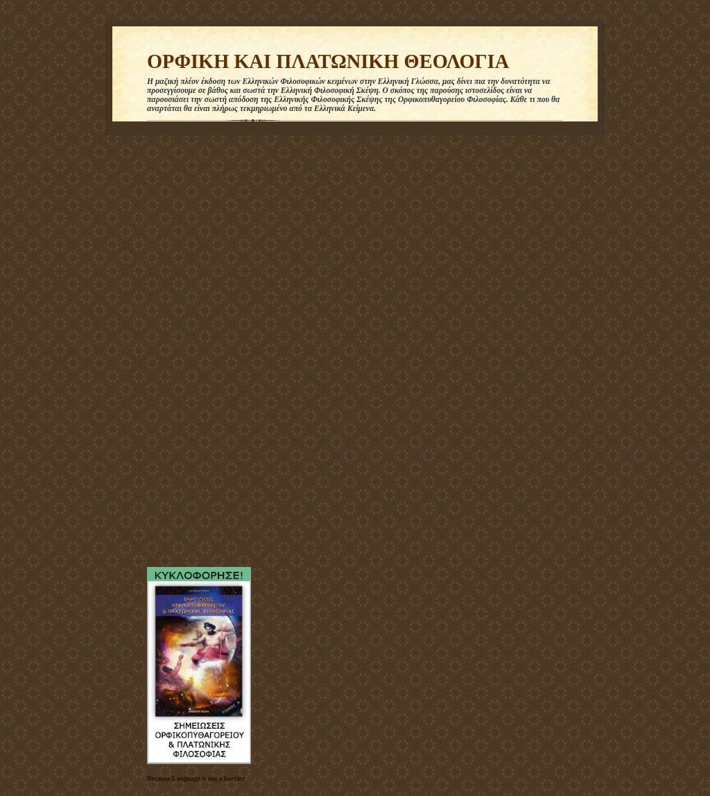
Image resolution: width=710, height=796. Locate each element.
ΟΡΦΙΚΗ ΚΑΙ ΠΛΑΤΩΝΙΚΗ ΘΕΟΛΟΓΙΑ (328, 61)
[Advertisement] (188, 347)
